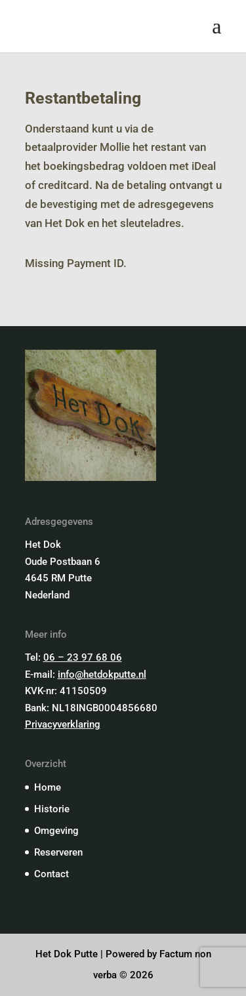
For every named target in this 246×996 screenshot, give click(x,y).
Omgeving (56, 831)
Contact (51, 874)
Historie (52, 809)
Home (47, 787)
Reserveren (58, 852)
